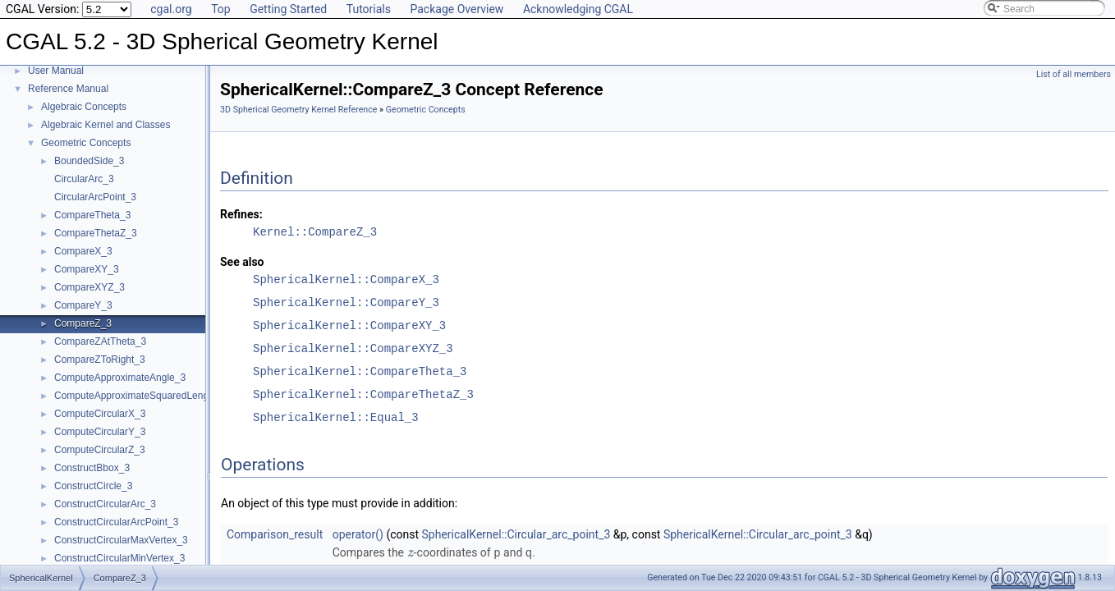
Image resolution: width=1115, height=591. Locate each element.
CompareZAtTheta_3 (100, 341)
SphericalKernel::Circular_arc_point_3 (516, 534)
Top (221, 9)
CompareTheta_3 (92, 215)
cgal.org (170, 9)
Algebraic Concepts (83, 106)
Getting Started (288, 9)
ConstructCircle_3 (93, 486)
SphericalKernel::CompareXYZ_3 (353, 348)
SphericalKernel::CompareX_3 (346, 279)
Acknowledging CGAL (578, 9)
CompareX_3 (83, 251)
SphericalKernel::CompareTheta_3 (359, 371)
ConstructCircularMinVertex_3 (119, 558)
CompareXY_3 (86, 269)
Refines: (241, 214)
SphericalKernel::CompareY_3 (346, 302)
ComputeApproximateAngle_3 (120, 377)
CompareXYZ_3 (89, 287)
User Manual (56, 70)
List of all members (1073, 74)
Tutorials (368, 9)
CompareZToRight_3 (99, 359)
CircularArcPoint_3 (95, 197)
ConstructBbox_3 (92, 468)
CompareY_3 (83, 305)
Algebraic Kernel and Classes (105, 125)
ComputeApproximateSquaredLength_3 (140, 395)
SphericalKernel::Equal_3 (336, 417)
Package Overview (456, 9)
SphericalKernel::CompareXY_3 (349, 325)
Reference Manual (68, 88)
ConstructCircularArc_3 (105, 504)
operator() (358, 534)
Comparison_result (275, 534)
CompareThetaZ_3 (95, 233)
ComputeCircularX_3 (99, 413)
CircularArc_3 (84, 179)
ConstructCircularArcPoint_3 (116, 522)
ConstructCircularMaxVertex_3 (121, 540)
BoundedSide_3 (89, 161)
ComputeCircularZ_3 (99, 450)
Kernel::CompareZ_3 (315, 232)
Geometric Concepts (86, 143)
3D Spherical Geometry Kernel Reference (298, 109)
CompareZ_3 (83, 323)
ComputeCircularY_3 (99, 432)
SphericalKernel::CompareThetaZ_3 (363, 394)
